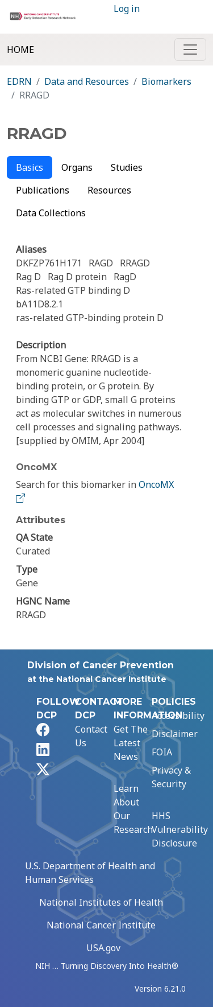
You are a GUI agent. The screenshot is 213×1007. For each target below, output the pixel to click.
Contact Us (91, 736)
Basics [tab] (29, 167)
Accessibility (178, 715)
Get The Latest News (131, 743)
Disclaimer (175, 733)
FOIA (162, 752)
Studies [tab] (127, 167)
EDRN (19, 81)
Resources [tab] (109, 190)
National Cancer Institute (101, 925)
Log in (127, 8)
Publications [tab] (42, 190)
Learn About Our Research (133, 809)
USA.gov (103, 948)
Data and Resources (86, 81)
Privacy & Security (171, 777)
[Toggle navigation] (190, 49)
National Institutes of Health (101, 902)
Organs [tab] (77, 167)
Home (20, 49)
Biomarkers (166, 81)
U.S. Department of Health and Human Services (90, 873)
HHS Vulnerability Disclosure (180, 829)
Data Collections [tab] (51, 213)
